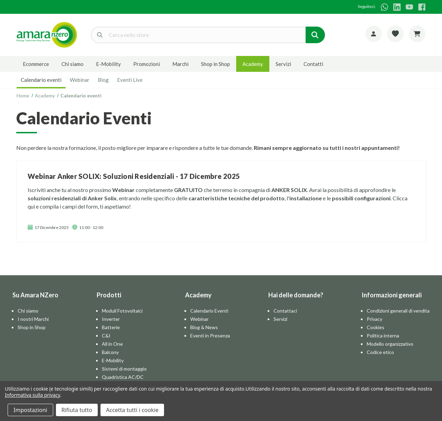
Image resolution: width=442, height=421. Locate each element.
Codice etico (380, 352)
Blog (103, 80)
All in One (112, 344)
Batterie (111, 327)
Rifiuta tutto (76, 410)
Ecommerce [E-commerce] (36, 64)
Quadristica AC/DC (123, 377)
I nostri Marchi (33, 319)
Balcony (110, 352)
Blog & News (204, 327)
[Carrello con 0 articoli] (417, 34)
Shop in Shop (215, 64)
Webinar (79, 80)
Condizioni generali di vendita (398, 311)
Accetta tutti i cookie (132, 410)
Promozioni (146, 64)
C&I (106, 335)
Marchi (180, 64)
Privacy (374, 319)
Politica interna (383, 335)
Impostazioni (30, 410)
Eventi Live (130, 80)
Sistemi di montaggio (124, 369)
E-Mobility (108, 64)
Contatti (313, 64)
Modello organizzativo (390, 344)
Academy (252, 64)
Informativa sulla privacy (32, 395)
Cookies (375, 327)
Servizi (283, 64)
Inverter (111, 319)
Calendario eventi (41, 80)
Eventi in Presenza (210, 335)
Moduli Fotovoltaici (122, 311)
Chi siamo (72, 64)
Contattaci (285, 311)
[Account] (373, 34)
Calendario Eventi (209, 311)
